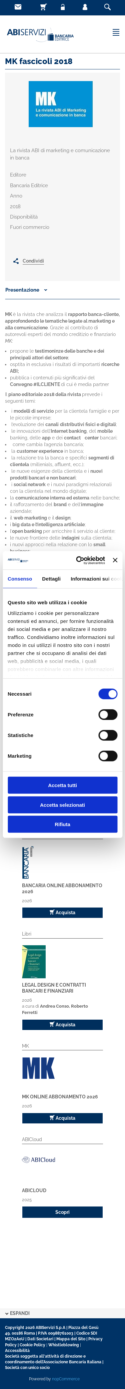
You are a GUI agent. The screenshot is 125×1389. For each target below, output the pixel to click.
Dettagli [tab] (51, 579)
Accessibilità (17, 1350)
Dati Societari (40, 1339)
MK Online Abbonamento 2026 (60, 1096)
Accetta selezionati (62, 804)
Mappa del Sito (70, 1339)
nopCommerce (66, 1379)
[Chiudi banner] (115, 560)
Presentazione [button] (26, 290)
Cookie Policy (32, 1345)
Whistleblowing (63, 1345)
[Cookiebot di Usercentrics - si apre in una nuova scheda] (78, 560)
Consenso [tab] (20, 579)
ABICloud (34, 1190)
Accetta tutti (62, 785)
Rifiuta (62, 824)
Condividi (33, 261)
